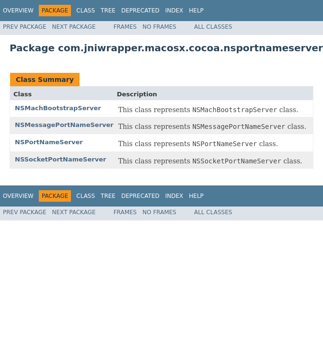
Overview (18, 10)
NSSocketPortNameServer (60, 159)
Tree (108, 10)
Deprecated (140, 10)
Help (196, 10)
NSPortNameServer (49, 142)
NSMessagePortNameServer (64, 124)
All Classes (213, 26)
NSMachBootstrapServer (58, 108)
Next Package (74, 26)
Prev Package (24, 26)
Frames (125, 26)
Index (174, 10)
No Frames (159, 26)
